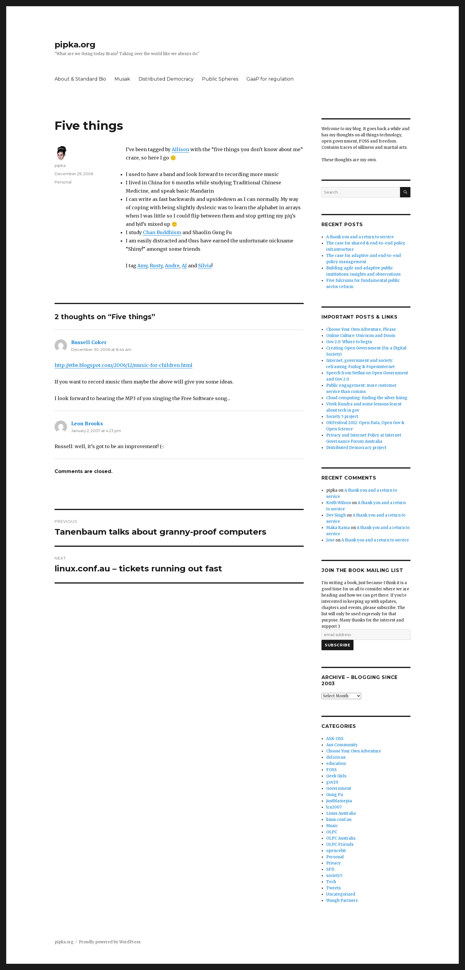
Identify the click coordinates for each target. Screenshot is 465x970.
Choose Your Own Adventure (353, 751)
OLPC (331, 832)
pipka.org (75, 44)
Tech (331, 881)
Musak (122, 79)
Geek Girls (336, 776)
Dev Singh (336, 515)
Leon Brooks (87, 423)
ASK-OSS (334, 738)
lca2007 (334, 807)
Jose (330, 540)
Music (332, 825)
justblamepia (339, 800)
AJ (184, 266)
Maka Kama (338, 527)
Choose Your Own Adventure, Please (361, 329)
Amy (142, 266)
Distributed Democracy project (356, 447)
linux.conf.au (338, 819)
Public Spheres (220, 79)
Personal (63, 182)
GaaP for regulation (270, 79)
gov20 (332, 782)
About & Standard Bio (80, 79)
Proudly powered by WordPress (110, 942)
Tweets (333, 888)
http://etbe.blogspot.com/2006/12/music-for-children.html (123, 365)
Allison (180, 149)
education (336, 763)
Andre (172, 266)
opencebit (336, 850)
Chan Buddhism (162, 232)
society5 (334, 875)
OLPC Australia (341, 838)
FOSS (331, 769)
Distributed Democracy (166, 79)
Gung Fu (334, 794)
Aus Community (342, 744)
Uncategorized (340, 894)
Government (338, 788)
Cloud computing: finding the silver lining (366, 397)
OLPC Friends (339, 844)
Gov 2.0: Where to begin (349, 341)
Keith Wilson (338, 502)
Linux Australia (341, 813)
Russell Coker (88, 342)
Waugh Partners (342, 900)
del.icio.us (335, 757)
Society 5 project (342, 416)
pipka (60, 165)
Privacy (333, 863)
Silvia (204, 266)
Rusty (156, 266)
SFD (330, 869)
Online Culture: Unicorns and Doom (360, 335)
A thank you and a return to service (360, 236)
